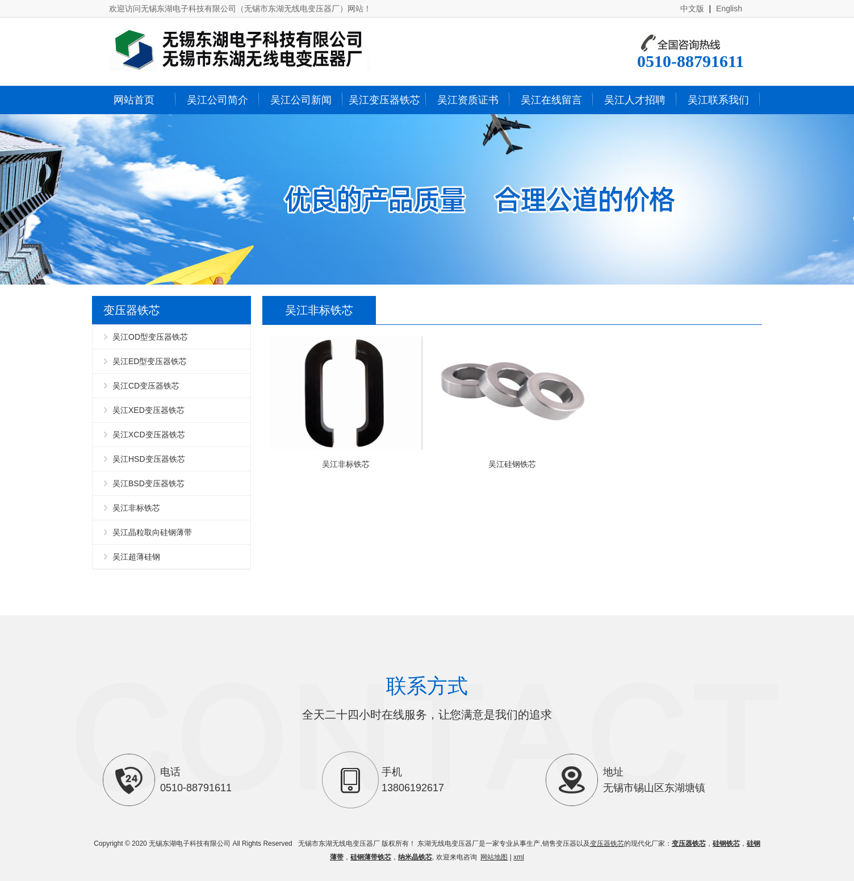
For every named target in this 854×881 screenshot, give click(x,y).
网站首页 (134, 100)
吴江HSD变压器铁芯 (148, 459)
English (729, 8)
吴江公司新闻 (301, 100)
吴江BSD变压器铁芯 (148, 483)
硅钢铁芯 (726, 843)
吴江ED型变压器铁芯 (149, 361)
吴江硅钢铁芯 (512, 402)
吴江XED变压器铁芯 (148, 410)
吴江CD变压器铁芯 (145, 385)
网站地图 (494, 857)
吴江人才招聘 (634, 100)
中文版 (692, 8)
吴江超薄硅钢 (136, 556)
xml (518, 857)
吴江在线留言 (551, 100)
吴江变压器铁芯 (384, 100)
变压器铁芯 (607, 843)
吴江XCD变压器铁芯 (148, 434)
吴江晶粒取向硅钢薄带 (152, 532)
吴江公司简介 (217, 100)
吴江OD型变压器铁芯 (150, 336)
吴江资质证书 (468, 100)
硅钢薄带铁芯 (370, 857)
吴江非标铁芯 (136, 507)
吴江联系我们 (718, 100)
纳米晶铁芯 (415, 857)
